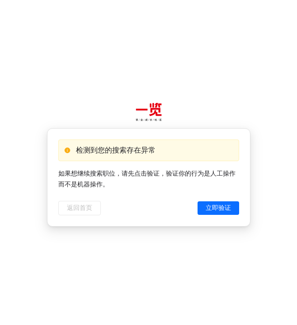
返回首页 (79, 207)
